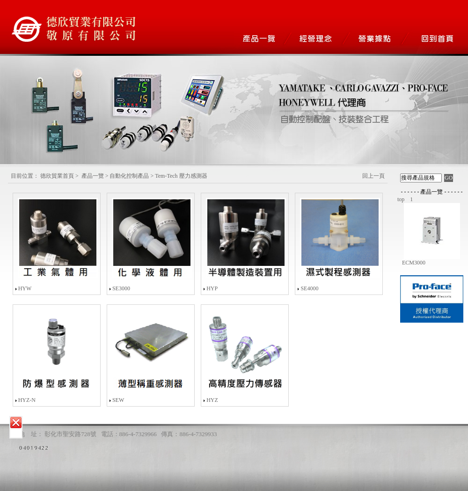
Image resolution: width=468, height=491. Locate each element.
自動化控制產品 (129, 176)
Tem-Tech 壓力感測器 (181, 176)
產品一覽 (92, 176)
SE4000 (309, 288)
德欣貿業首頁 (57, 176)
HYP (212, 288)
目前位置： (25, 176)
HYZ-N (27, 400)
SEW (118, 400)
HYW (25, 288)
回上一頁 (373, 176)
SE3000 (121, 288)
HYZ (212, 400)
